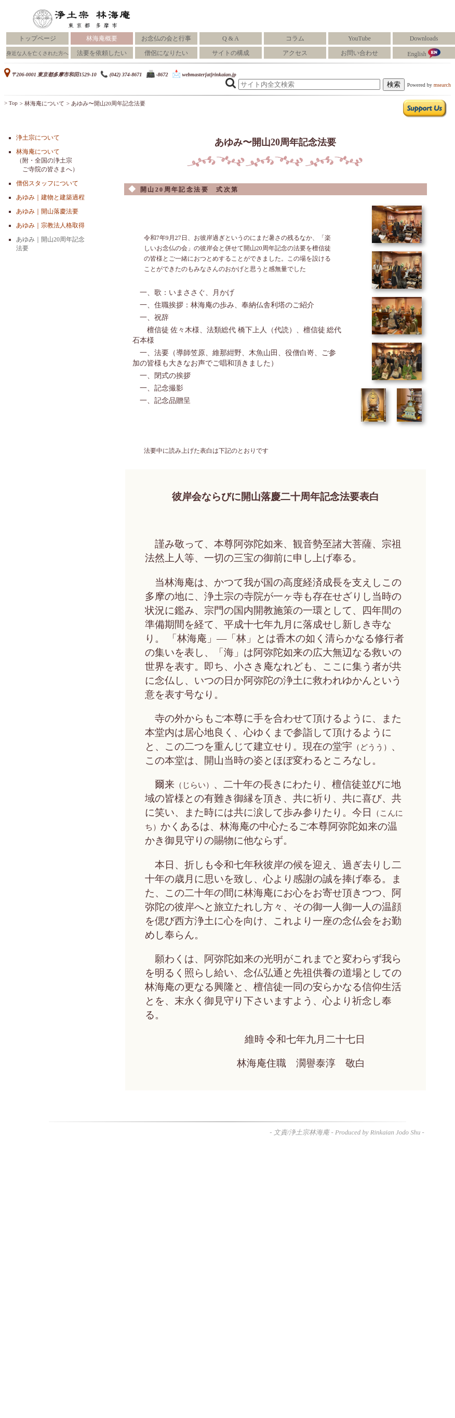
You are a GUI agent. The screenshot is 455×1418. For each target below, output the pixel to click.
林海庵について (44, 103)
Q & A (230, 38)
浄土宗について (38, 137)
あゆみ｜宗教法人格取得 (50, 225)
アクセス (295, 53)
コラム (295, 38)
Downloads (424, 38)
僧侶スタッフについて (47, 183)
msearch (442, 85)
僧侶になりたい (166, 53)
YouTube (359, 38)
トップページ (37, 38)
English (423, 53)
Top (13, 103)
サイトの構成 (230, 53)
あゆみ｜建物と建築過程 (50, 197)
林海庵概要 (101, 38)
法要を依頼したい (102, 53)
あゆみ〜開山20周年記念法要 (108, 103)
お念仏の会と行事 (166, 38)
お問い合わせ (359, 53)
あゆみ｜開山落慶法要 (47, 211)
